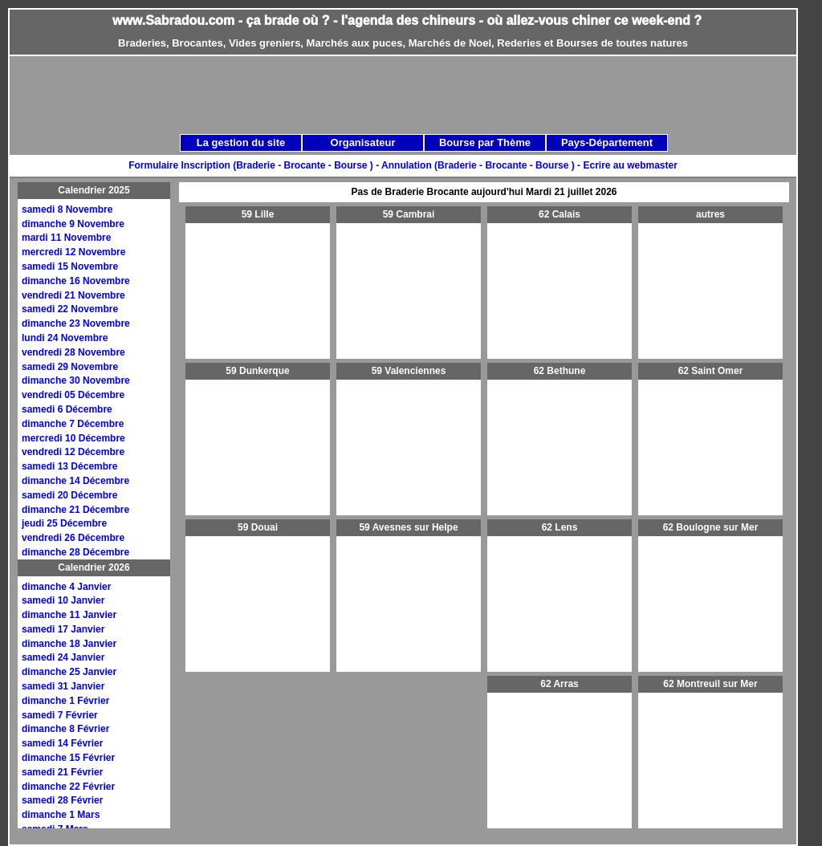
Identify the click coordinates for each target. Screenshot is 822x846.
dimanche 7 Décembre (73, 423)
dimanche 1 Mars (61, 814)
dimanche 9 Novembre (73, 224)
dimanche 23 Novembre (76, 323)
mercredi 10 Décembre (73, 438)
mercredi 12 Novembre (73, 252)
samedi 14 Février (62, 743)
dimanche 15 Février (68, 757)
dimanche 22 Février (68, 786)
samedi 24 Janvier (63, 657)
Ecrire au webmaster (630, 165)
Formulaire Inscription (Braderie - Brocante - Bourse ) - (254, 165)
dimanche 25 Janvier (69, 671)
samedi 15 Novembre (70, 266)
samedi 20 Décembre (69, 495)
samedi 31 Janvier (63, 686)
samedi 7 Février (60, 715)
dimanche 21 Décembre (75, 509)
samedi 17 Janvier (63, 629)
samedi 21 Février (62, 772)
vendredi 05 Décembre (73, 395)
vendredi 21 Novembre (73, 295)
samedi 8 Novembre (67, 209)
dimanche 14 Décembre (75, 480)
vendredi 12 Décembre (73, 452)
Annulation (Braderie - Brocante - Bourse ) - (482, 165)
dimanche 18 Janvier (69, 643)
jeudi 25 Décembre (64, 523)
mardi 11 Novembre (66, 237)
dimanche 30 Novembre (76, 380)
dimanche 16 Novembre (76, 281)
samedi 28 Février (62, 800)
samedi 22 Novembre (70, 309)
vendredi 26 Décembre (73, 537)
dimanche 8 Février (65, 728)
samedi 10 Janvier (63, 600)
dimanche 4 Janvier (66, 586)
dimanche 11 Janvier (69, 614)
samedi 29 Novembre (70, 366)
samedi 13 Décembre (69, 466)
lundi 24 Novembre (65, 338)
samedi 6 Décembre (67, 409)
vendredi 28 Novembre (73, 352)
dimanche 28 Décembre (75, 552)
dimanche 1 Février (65, 700)
